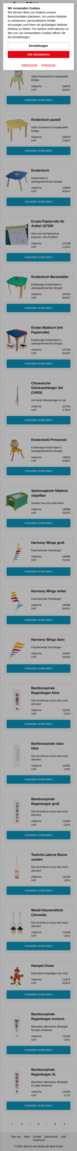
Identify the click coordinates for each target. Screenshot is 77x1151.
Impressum (48, 65)
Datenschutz (30, 65)
